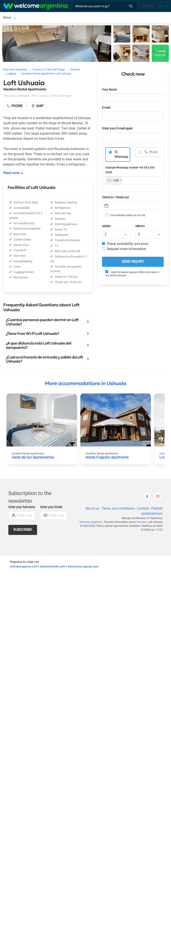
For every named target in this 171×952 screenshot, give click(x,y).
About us (92, 509)
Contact (143, 509)
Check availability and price (125, 245)
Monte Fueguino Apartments (107, 458)
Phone (153, 153)
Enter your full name (21, 508)
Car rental (57, 18)
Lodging (29, 18)
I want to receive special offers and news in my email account (132, 274)
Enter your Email (51, 508)
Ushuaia (9, 18)
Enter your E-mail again (117, 129)
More (73, 18)
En (160, 6)
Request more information (124, 250)
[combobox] (114, 181)
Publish (147, 6)
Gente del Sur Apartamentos (33, 458)
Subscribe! (22, 530)
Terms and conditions (118, 509)
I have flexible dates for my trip (125, 216)
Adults (106, 227)
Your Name (109, 90)
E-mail (106, 108)
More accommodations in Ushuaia (85, 384)
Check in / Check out (115, 198)
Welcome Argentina (90, 522)
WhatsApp (121, 157)
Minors (140, 227)
